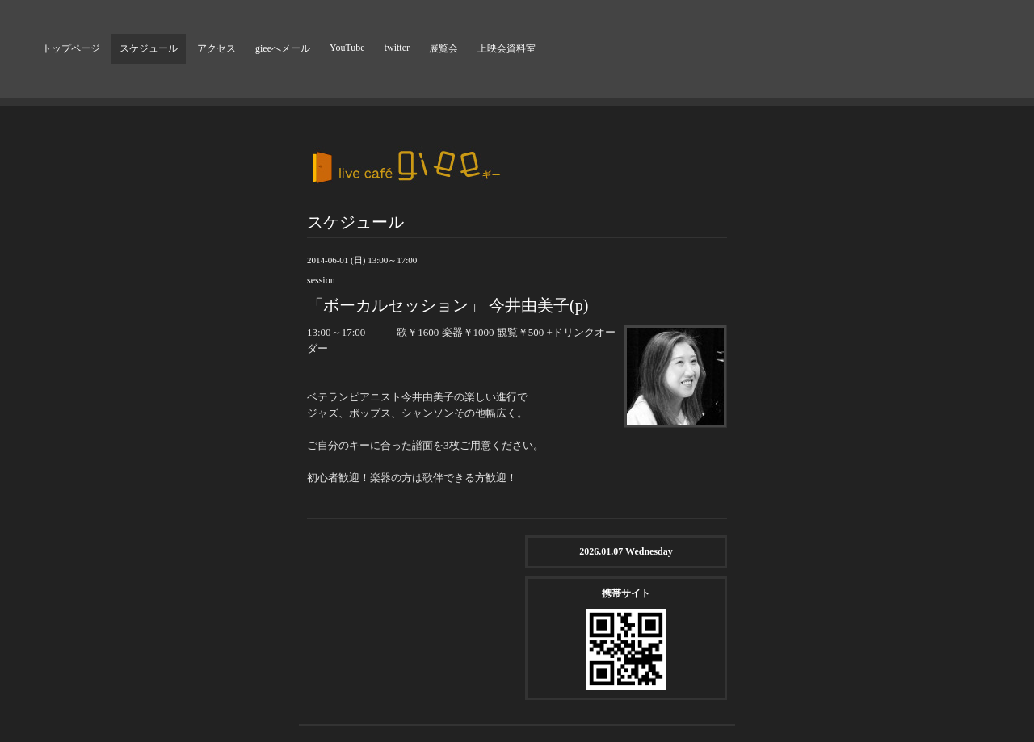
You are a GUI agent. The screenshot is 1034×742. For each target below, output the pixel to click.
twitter (397, 47)
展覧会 (443, 48)
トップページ (71, 48)
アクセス (216, 48)
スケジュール (149, 48)
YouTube (347, 47)
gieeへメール (282, 48)
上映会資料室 (506, 48)
